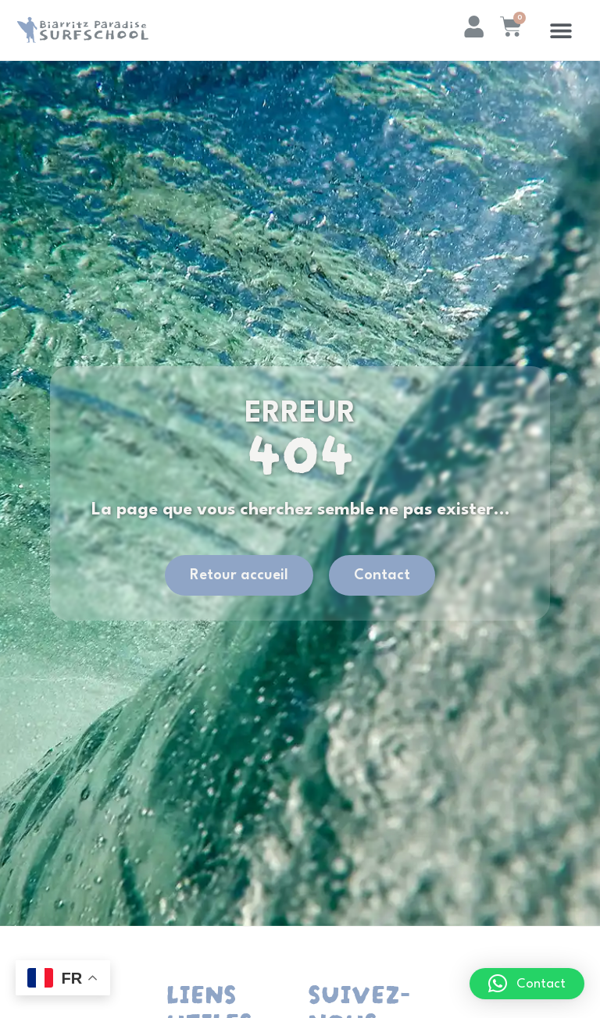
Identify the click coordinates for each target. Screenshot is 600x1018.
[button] (561, 30)
